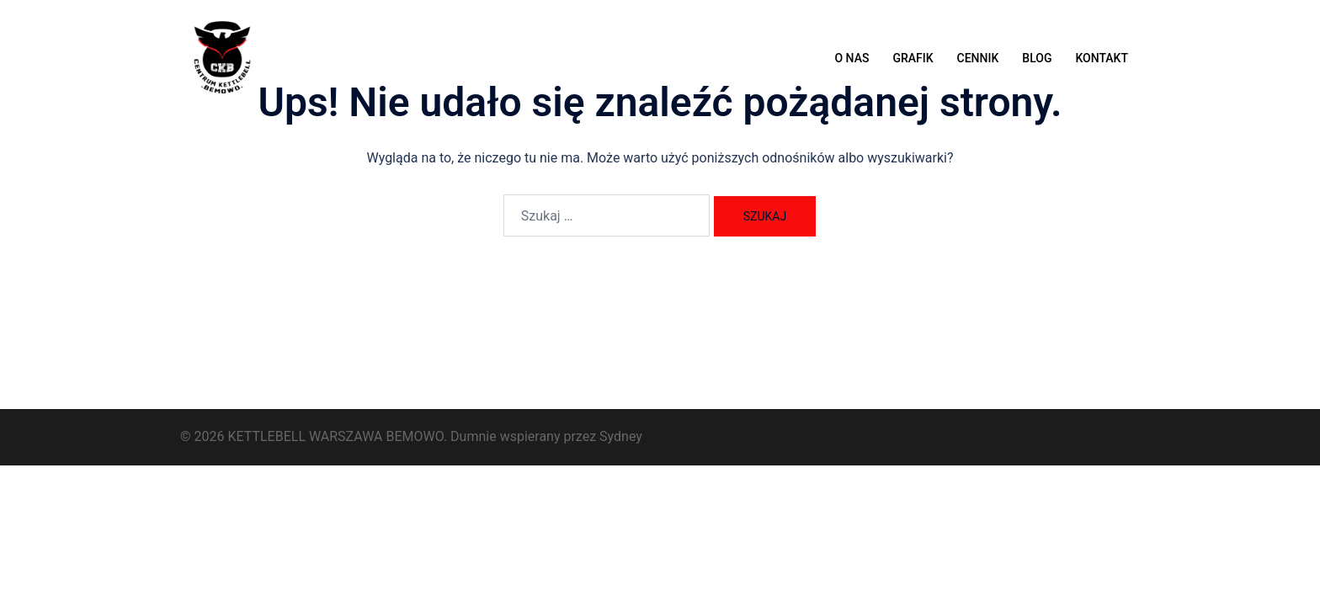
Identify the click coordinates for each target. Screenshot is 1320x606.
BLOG (1036, 58)
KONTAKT (1101, 58)
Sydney (620, 436)
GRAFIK (912, 58)
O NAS (851, 58)
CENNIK (978, 58)
